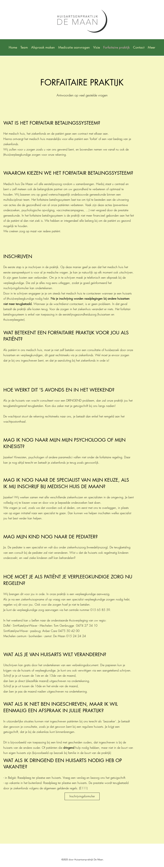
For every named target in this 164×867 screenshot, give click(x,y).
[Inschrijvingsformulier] (82, 796)
